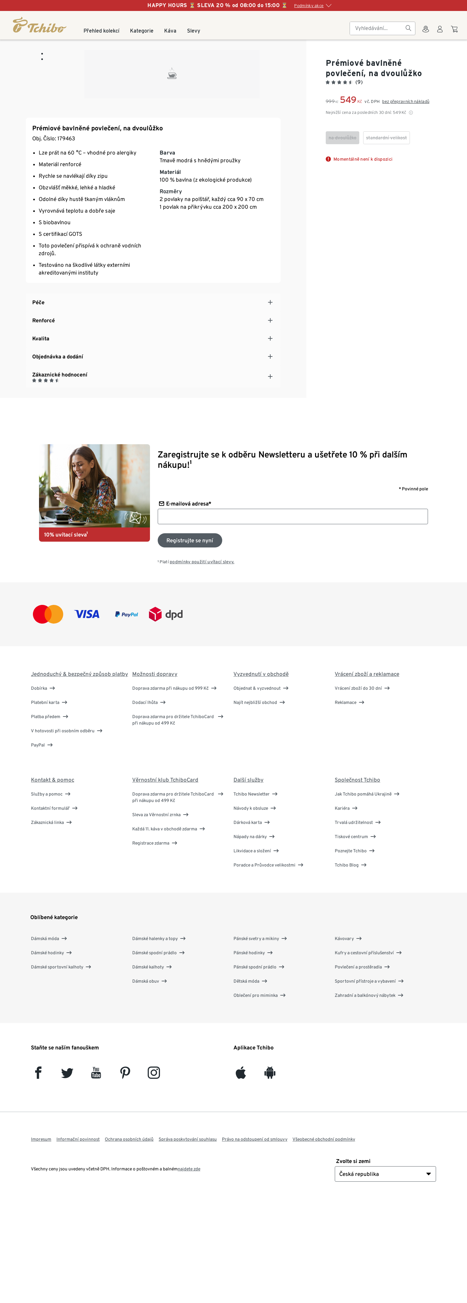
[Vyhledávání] (408, 28)
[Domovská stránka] (40, 25)
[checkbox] (342, 137)
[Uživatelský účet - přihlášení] (440, 32)
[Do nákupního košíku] (455, 32)
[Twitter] (67, 1176)
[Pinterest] (125, 1176)
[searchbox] (377, 28)
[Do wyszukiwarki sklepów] (426, 32)
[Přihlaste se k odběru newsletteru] (190, 641)
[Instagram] (154, 1176)
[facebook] (38, 1176)
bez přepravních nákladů (405, 101)
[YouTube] (96, 1176)
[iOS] (241, 1176)
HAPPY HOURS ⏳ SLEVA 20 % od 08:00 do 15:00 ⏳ (217, 5)
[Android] (270, 1176)
